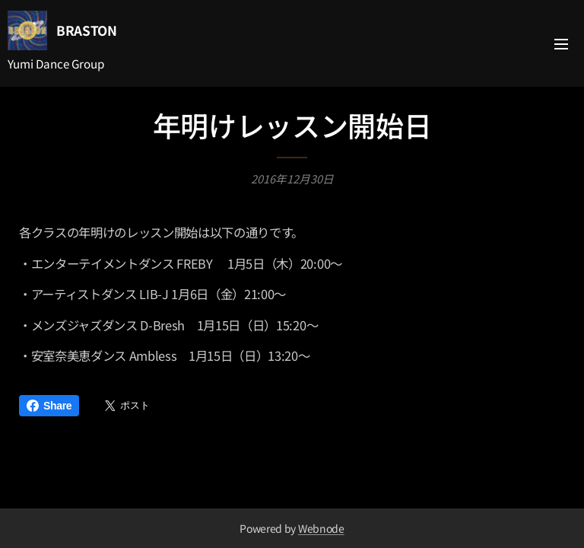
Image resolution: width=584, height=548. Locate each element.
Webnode (321, 528)
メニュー (561, 44)
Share (49, 406)
